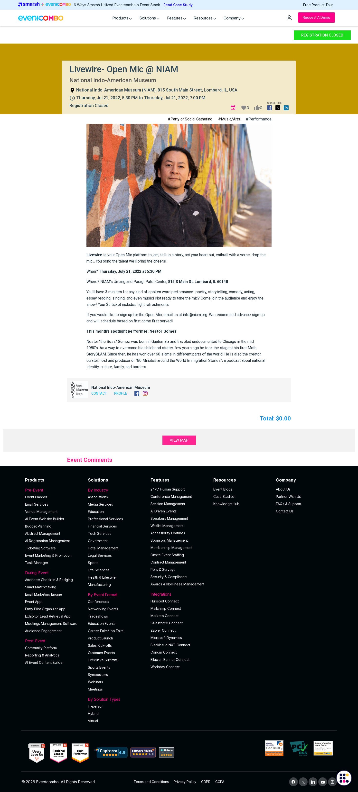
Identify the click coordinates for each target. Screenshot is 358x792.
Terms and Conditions (151, 782)
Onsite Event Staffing (167, 555)
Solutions (149, 18)
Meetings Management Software (51, 623)
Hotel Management (103, 548)
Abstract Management (42, 533)
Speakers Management (169, 518)
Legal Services (100, 555)
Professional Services (105, 519)
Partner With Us (288, 496)
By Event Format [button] (116, 594)
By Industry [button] (116, 490)
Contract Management (168, 562)
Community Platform (41, 648)
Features (176, 18)
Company (234, 18)
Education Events (101, 623)
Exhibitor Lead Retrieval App (48, 616)
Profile (120, 393)
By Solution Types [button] (116, 699)
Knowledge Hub (226, 504)
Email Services (36, 504)
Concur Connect (164, 652)
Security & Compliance (169, 577)
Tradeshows (98, 616)
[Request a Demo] (316, 17)
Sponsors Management (169, 540)
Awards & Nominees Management (177, 584)
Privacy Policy (185, 782)
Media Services (100, 504)
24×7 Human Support (168, 489)
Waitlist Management (167, 526)
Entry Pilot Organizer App (45, 609)
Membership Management (171, 548)
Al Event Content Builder (44, 662)
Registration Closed (322, 35)
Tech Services (99, 533)
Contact (99, 393)
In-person (96, 706)
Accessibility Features (168, 533)
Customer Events (101, 653)
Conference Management (171, 496)
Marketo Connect (165, 616)
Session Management (168, 504)
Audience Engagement (43, 631)
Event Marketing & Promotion (48, 555)
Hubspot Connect (165, 601)
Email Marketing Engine (43, 594)
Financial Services (102, 526)
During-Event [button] (53, 572)
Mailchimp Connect (166, 608)
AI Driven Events (164, 511)
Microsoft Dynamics (166, 638)
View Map (179, 440)
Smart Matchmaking (40, 587)
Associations (98, 497)
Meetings (95, 689)
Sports (93, 563)
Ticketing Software (40, 548)
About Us (283, 489)
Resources (205, 18)
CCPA (219, 782)
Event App (33, 602)
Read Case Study (178, 5)
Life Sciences (99, 570)
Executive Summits (103, 660)
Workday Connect (165, 667)
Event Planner (36, 497)
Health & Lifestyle (102, 577)
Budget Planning (38, 526)
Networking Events (103, 609)
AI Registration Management (47, 541)
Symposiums (98, 675)
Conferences (98, 602)
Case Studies (224, 496)
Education (96, 512)
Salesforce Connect (167, 623)
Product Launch (100, 638)
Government (98, 541)
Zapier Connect (163, 630)
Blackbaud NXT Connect (170, 645)
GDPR (205, 782)
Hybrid (93, 713)
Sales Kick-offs (100, 645)
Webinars (95, 682)
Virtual (93, 721)
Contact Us (284, 511)
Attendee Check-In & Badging (49, 580)
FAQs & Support (288, 504)
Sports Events (99, 667)
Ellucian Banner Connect (170, 659)
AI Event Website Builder (44, 519)
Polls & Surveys (163, 569)
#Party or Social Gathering (190, 119)
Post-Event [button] (53, 640)
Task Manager (36, 563)
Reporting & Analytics (42, 655)
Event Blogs (222, 489)
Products (122, 18)
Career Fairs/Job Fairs (105, 631)
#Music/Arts (229, 119)
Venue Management (41, 512)
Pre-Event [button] (53, 490)
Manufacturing (99, 585)
